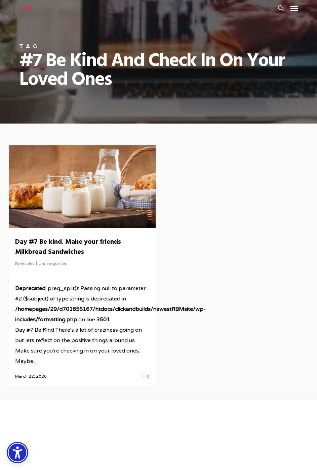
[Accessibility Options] (17, 452)
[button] (294, 8)
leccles (27, 263)
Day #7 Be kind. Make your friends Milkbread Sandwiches (68, 247)
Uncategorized (53, 263)
